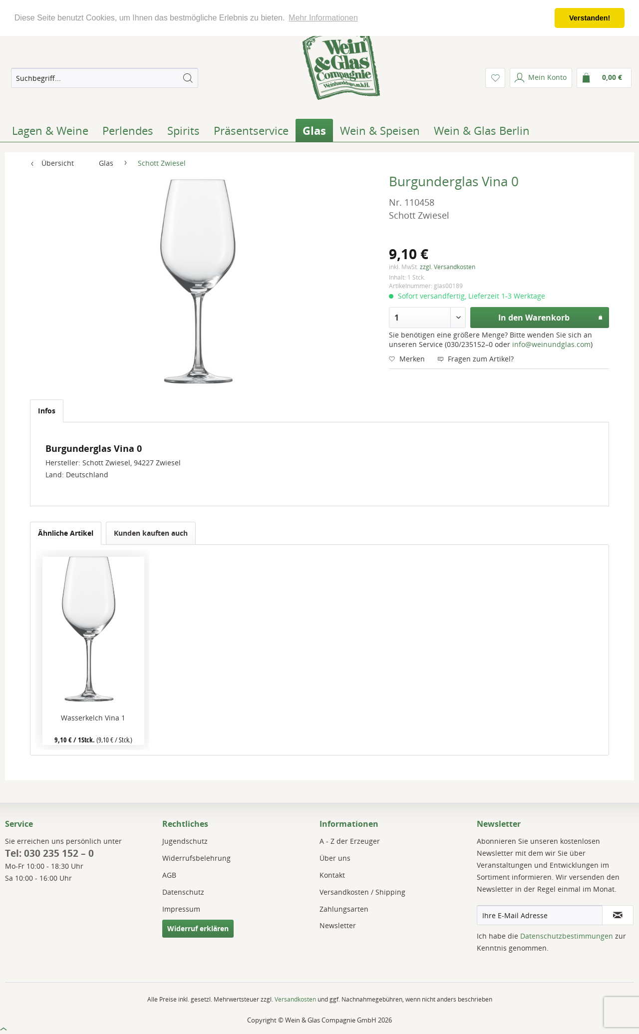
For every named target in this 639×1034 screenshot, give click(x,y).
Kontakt (332, 875)
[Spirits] (183, 130)
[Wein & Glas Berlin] (482, 130)
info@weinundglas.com (551, 344)
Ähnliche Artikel (65, 533)
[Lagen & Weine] (50, 130)
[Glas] (314, 130)
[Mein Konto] (541, 78)
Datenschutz (183, 892)
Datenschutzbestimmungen (566, 936)
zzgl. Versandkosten (447, 267)
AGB (169, 875)
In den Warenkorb (550, 316)
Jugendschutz (185, 841)
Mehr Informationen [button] (323, 17)
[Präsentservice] (251, 130)
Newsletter (338, 925)
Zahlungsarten (344, 909)
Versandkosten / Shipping (362, 892)
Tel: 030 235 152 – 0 (49, 853)
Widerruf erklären (198, 928)
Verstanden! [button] (589, 18)
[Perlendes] (127, 130)
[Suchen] (187, 78)
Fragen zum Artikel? (475, 358)
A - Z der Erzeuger (350, 841)
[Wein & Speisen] (380, 130)
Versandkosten (295, 999)
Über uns (335, 858)
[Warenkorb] (604, 78)
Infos (46, 410)
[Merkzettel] (495, 78)
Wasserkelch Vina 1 (93, 717)
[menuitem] (104, 78)
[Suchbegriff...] (104, 78)
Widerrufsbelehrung (196, 858)
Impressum (181, 909)
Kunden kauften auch (151, 533)
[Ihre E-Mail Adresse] (540, 915)
